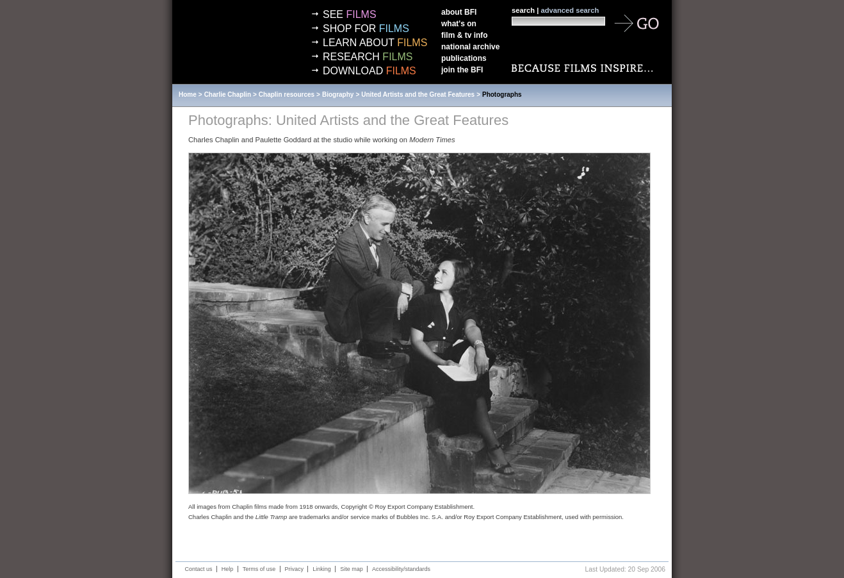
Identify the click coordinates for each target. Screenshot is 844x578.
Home (188, 94)
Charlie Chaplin (227, 94)
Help (228, 569)
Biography (337, 94)
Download (369, 70)
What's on (458, 23)
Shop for (366, 28)
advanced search (569, 10)
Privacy (294, 569)
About (458, 12)
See (350, 14)
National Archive (470, 46)
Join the (462, 69)
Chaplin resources (286, 94)
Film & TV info (464, 35)
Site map (351, 569)
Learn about (375, 42)
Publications (464, 58)
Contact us (199, 569)
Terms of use (259, 569)
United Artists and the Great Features (418, 94)
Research (367, 56)
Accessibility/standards (401, 569)
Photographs (502, 94)
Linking (321, 569)
